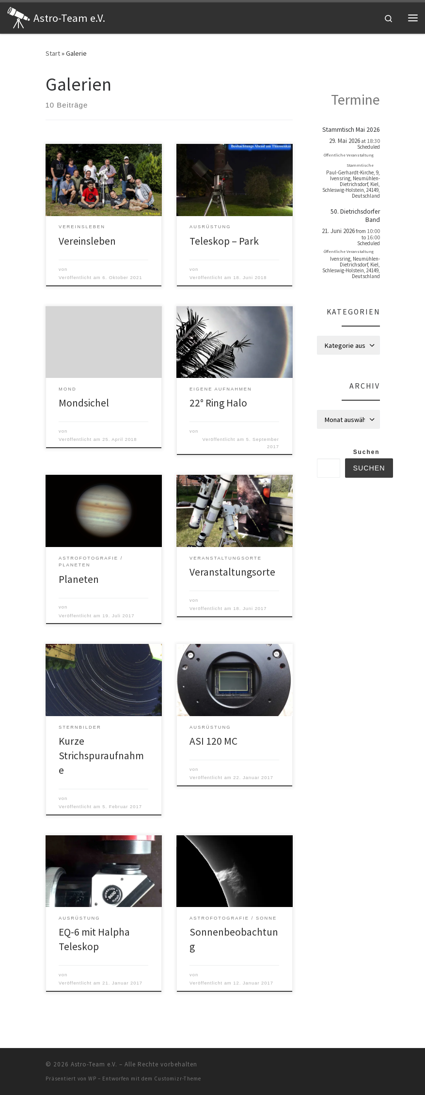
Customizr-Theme (177, 1078)
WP (92, 1078)
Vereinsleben (87, 241)
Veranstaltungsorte (232, 572)
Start (53, 53)
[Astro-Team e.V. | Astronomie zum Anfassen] (18, 16)
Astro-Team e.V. (94, 1064)
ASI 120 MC (213, 741)
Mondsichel (84, 402)
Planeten (79, 579)
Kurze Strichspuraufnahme (101, 756)
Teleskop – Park (224, 241)
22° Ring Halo (218, 402)
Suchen (366, 452)
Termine (355, 100)
